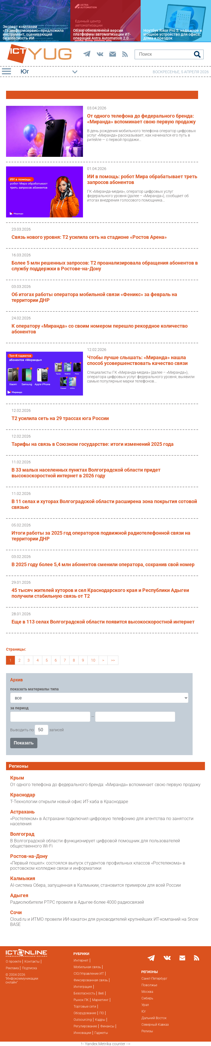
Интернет (81, 960)
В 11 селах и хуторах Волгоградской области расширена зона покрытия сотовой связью (104, 504)
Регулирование (85, 1026)
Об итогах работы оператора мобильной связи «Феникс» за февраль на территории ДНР (94, 297)
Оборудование (85, 1013)
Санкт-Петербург (154, 978)
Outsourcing (83, 1020)
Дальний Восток (153, 1018)
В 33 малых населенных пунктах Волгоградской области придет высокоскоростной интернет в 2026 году (86, 472)
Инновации (82, 1033)
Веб (101, 993)
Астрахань (22, 812)
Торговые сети (85, 1006)
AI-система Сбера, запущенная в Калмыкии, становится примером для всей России (95, 885)
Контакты (32, 961)
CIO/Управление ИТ (89, 974)
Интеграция (83, 987)
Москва (147, 992)
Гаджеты (101, 1033)
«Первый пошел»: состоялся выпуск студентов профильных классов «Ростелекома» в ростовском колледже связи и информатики (97, 865)
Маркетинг (100, 1000)
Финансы (107, 1026)
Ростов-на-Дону (29, 856)
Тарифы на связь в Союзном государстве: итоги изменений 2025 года (93, 444)
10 (93, 660)
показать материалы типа (34, 689)
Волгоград (22, 834)
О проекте (13, 961)
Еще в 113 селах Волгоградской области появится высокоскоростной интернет (103, 622)
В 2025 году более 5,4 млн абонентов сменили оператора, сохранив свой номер (103, 564)
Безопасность (84, 993)
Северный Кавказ (155, 1025)
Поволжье (149, 985)
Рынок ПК (81, 1000)
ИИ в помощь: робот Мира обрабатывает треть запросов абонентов (142, 179)
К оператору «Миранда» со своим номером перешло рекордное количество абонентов (100, 329)
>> (113, 660)
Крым (17, 778)
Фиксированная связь (91, 980)
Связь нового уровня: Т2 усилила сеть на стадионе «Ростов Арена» (89, 237)
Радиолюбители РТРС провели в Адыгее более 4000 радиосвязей (77, 902)
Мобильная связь (87, 967)
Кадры (100, 1020)
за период (19, 708)
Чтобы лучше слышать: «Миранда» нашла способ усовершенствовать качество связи (137, 360)
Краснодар (22, 795)
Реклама (12, 968)
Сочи (16, 912)
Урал (145, 1005)
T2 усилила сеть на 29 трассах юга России (60, 418)
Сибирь (147, 998)
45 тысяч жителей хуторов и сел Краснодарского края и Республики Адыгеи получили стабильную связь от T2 (100, 593)
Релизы (147, 1031)
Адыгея (19, 895)
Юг (143, 1011)
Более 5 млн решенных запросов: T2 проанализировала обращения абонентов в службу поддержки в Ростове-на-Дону (105, 265)
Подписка (29, 968)
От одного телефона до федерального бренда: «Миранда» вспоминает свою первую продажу (141, 118)
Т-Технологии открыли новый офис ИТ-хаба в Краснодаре (69, 801)
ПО (101, 1013)
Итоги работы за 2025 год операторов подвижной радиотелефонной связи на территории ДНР (101, 536)
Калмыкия (22, 878)
